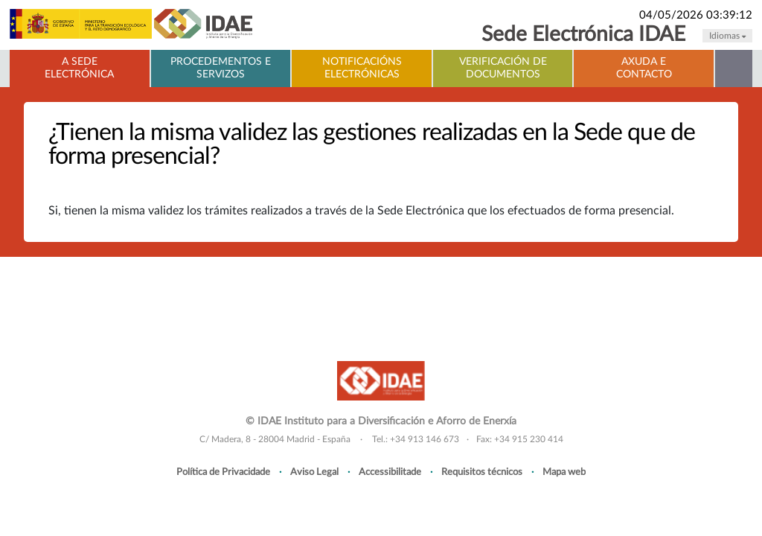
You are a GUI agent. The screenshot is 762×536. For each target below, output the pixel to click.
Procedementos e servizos (220, 68)
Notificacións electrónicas (362, 68)
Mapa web (564, 472)
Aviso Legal (314, 472)
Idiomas (727, 35)
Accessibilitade (390, 472)
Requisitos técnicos (481, 472)
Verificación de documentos (503, 68)
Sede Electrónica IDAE (583, 34)
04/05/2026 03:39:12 (695, 15)
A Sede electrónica (79, 68)
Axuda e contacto (644, 68)
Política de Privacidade (223, 472)
